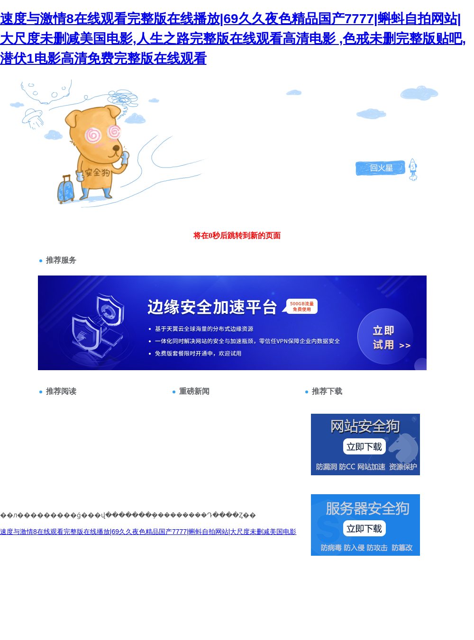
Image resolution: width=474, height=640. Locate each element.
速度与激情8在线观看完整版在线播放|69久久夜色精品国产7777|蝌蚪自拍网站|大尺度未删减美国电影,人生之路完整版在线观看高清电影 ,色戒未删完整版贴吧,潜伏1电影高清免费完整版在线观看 (233, 38)
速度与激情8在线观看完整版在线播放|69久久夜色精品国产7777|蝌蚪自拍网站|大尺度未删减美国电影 (148, 531)
